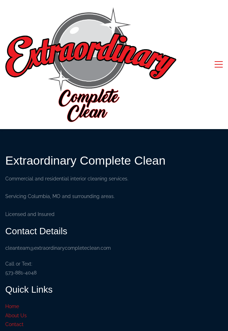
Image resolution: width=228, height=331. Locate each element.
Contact (14, 324)
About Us (16, 315)
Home (12, 306)
